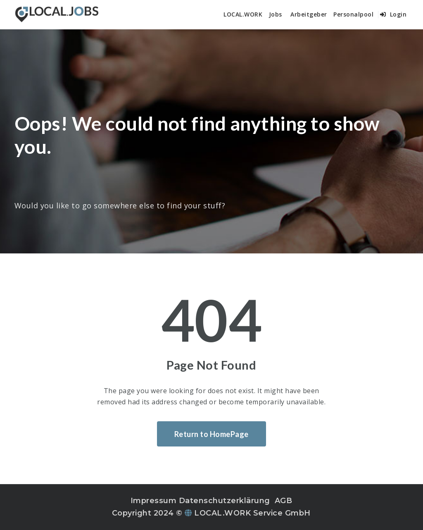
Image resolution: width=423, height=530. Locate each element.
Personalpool (353, 14)
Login (393, 14)
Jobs (275, 14)
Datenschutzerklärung (224, 500)
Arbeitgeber (308, 14)
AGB (283, 500)
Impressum (154, 500)
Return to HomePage (211, 434)
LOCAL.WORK (242, 14)
